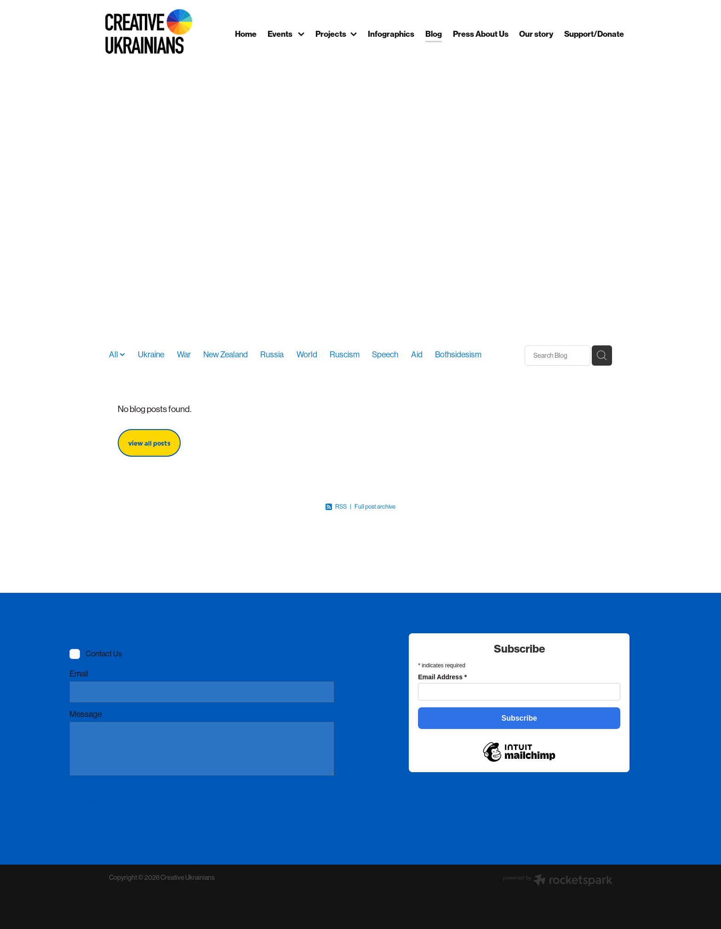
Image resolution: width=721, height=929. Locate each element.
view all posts (149, 442)
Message (85, 715)
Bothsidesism (458, 354)
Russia (272, 354)
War (184, 354)
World (307, 354)
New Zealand (225, 354)
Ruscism (345, 354)
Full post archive (375, 506)
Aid (417, 354)
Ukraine (151, 354)
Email (78, 674)
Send (91, 798)
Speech (385, 354)
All (114, 354)
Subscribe (519, 718)
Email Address (442, 677)
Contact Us (104, 654)
